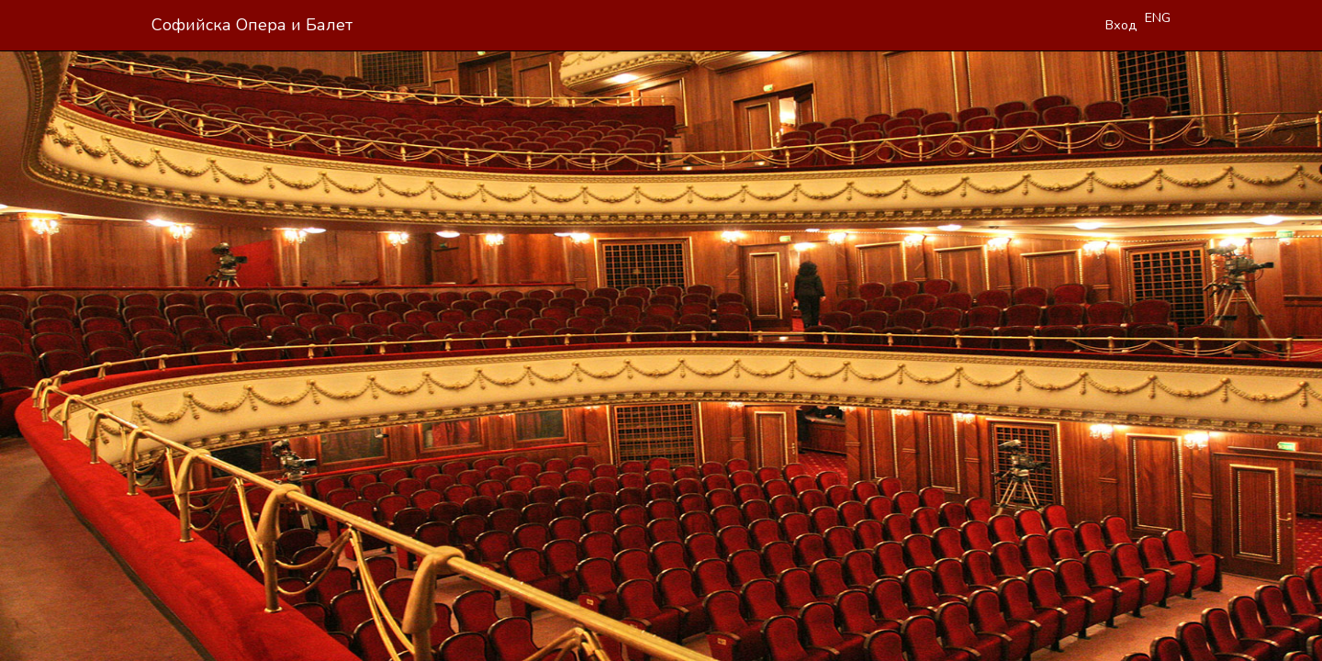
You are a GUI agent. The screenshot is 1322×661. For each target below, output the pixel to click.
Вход (1121, 25)
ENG (1158, 17)
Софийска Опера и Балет (252, 25)
